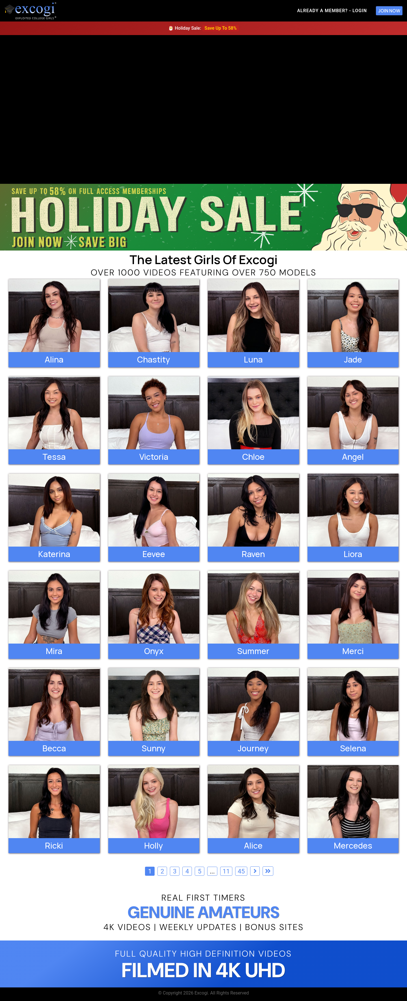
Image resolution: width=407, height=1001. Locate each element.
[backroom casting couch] (203, 109)
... (212, 871)
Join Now (389, 11)
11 (226, 871)
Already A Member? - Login (332, 10)
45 (241, 871)
